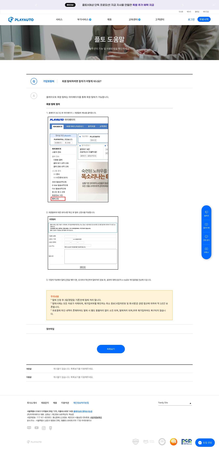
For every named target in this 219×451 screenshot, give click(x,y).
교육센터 (133, 19)
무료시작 (204, 19)
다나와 (181, 12)
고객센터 (159, 19)
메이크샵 (206, 12)
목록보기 (111, 349)
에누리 (189, 12)
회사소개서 (32, 403)
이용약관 (65, 403)
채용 (55, 403)
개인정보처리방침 (81, 403)
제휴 (109, 19)
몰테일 (197, 12)
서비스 (59, 19)
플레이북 (206, 226)
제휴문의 (45, 403)
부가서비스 (83, 19)
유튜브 (206, 250)
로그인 (191, 19)
